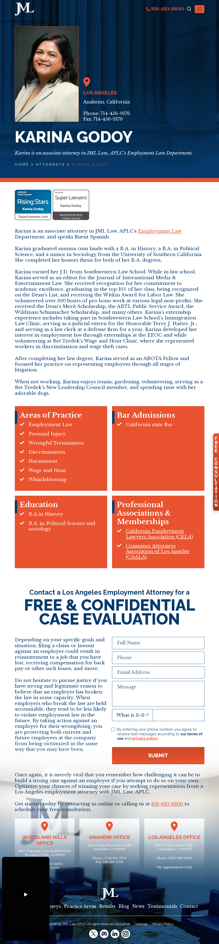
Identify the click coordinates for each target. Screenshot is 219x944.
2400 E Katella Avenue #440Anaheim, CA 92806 (109, 847)
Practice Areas (80, 906)
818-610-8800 (165, 9)
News (138, 906)
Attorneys (50, 164)
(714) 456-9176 (115, 858)
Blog (124, 906)
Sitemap (141, 924)
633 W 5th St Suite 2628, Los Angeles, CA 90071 (174, 847)
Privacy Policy (163, 924)
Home (22, 164)
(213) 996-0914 (180, 858)
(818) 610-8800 (51, 864)
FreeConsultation (216, 472)
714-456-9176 (115, 113)
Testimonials (162, 906)
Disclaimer (122, 924)
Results (107, 906)
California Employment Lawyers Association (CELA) (159, 533)
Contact (189, 906)
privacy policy (145, 738)
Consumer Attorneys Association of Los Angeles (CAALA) (157, 551)
